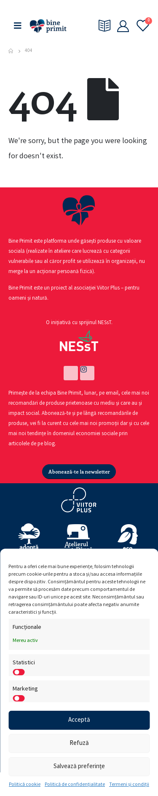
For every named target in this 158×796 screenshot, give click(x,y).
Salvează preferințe (79, 767)
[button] (79, 471)
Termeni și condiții (129, 784)
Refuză (79, 743)
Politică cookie (24, 784)
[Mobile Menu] (17, 26)
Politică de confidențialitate (75, 784)
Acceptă (79, 720)
